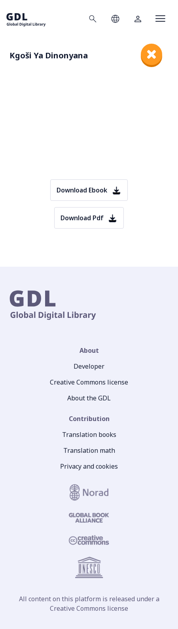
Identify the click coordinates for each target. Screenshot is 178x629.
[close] (151, 54)
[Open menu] (160, 18)
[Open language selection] (115, 18)
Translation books (89, 434)
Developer (89, 366)
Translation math (89, 450)
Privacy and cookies (89, 466)
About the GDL (89, 398)
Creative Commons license (89, 382)
